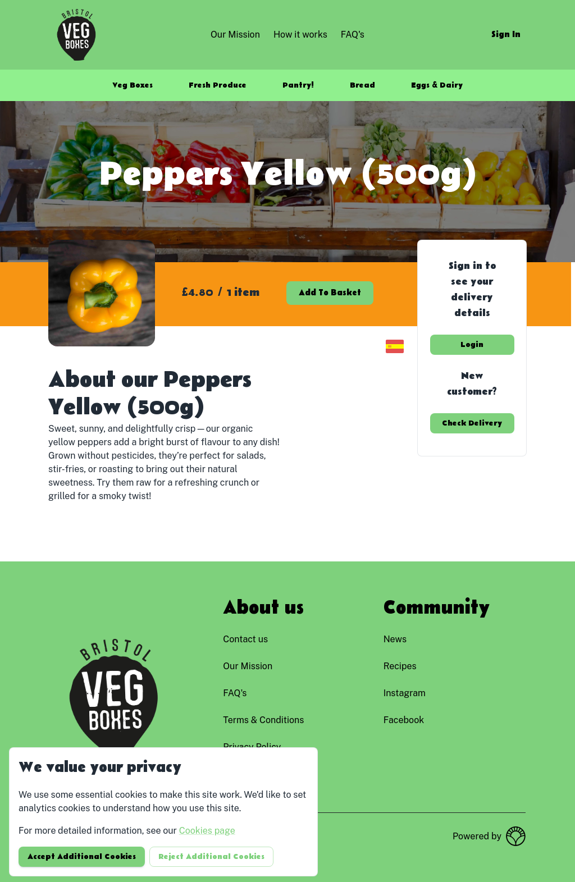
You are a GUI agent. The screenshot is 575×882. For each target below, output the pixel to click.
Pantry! (298, 85)
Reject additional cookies (211, 857)
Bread (362, 85)
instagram (405, 693)
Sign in (506, 34)
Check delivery (472, 423)
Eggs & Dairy (437, 85)
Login (471, 345)
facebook (404, 720)
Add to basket (330, 292)
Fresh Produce (218, 85)
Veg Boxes (132, 85)
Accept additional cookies (82, 857)
